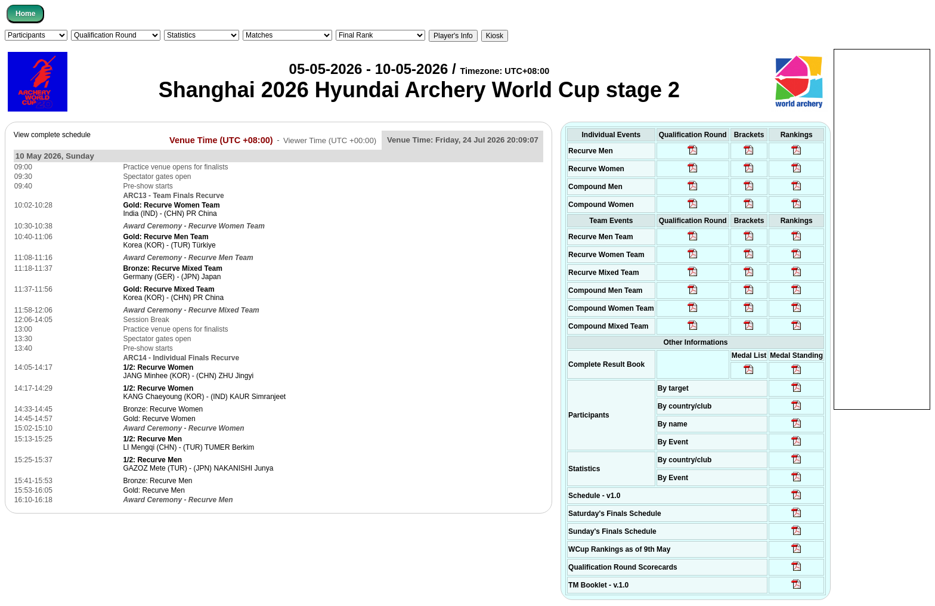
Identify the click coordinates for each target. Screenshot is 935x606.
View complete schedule (52, 135)
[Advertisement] (882, 228)
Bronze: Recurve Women (163, 409)
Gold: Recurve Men (153, 490)
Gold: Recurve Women (159, 419)
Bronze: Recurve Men (157, 481)
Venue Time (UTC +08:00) (221, 139)
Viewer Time (329, 139)
